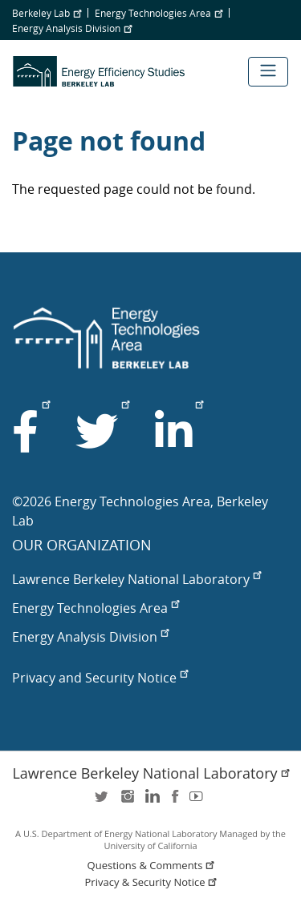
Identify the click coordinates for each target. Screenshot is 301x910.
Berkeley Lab (46, 13)
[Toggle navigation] (268, 72)
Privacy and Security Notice (100, 678)
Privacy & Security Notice (152, 882)
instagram (126, 801)
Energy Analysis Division (72, 28)
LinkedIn (151, 801)
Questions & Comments (152, 866)
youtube (199, 801)
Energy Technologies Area (158, 13)
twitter (102, 801)
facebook (175, 801)
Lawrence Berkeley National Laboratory (136, 579)
